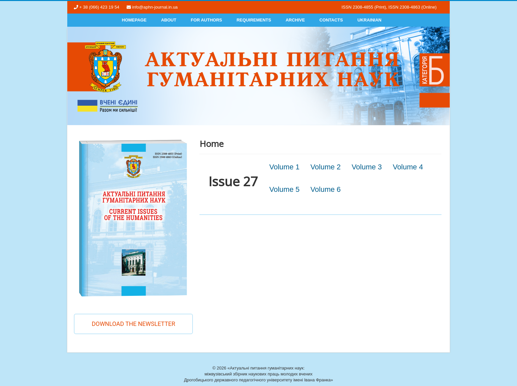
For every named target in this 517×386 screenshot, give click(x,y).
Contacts (331, 20)
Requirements (253, 20)
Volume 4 (408, 167)
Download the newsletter (133, 323)
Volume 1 (284, 167)
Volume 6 (326, 189)
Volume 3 (366, 167)
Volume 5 (284, 189)
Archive (295, 20)
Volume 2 (326, 167)
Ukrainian (369, 20)
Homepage (134, 20)
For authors (206, 20)
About (168, 20)
